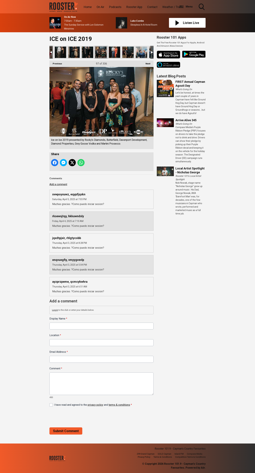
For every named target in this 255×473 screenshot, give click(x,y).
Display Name (58, 318)
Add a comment (58, 184)
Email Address (58, 351)
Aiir (203, 467)
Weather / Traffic (173, 7)
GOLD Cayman (164, 454)
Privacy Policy (144, 457)
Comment (55, 368)
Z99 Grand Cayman (145, 454)
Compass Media (194, 454)
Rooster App (134, 7)
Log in (55, 310)
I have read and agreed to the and (93, 404)
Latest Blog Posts (171, 76)
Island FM (179, 454)
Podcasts (115, 7)
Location (55, 335)
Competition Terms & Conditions (190, 457)
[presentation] (74, 417)
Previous (55, 62)
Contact (152, 7)
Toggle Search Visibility (202, 7)
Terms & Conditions (163, 457)
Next (146, 62)
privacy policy (95, 404)
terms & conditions (119, 404)
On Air (100, 7)
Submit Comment (66, 431)
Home (88, 7)
